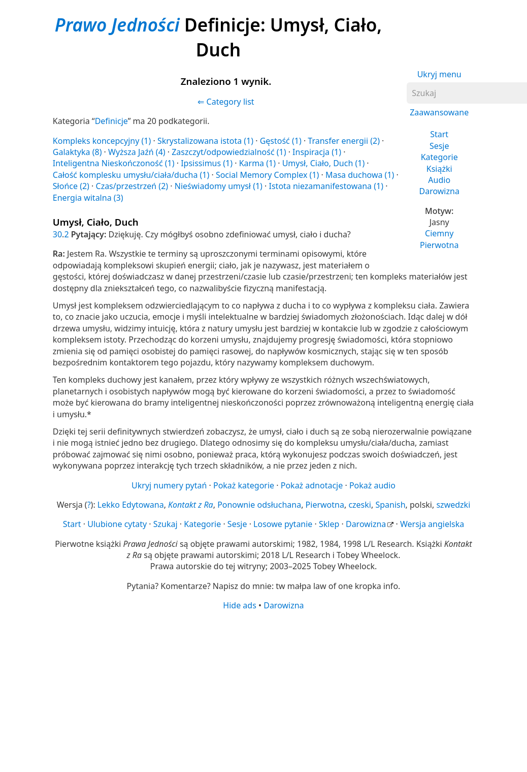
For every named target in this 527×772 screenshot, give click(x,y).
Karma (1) (257, 163)
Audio (439, 180)
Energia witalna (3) (88, 197)
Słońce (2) (71, 186)
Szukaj (165, 524)
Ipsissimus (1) (207, 163)
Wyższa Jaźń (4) (137, 152)
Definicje (111, 121)
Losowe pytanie (282, 524)
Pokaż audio (372, 485)
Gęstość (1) (281, 140)
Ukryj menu (439, 74)
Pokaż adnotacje (312, 485)
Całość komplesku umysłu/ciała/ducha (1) (131, 174)
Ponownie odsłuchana (259, 504)
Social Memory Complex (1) (267, 174)
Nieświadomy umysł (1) (218, 186)
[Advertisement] (261, 691)
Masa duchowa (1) (359, 174)
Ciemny (439, 233)
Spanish (390, 504)
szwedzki (453, 504)
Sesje (439, 145)
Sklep (329, 524)
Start (439, 134)
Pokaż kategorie (243, 485)
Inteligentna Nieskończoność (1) (114, 163)
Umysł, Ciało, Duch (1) (323, 163)
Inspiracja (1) (316, 152)
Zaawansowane (439, 112)
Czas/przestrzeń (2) (132, 186)
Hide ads (239, 605)
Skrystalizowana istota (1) (205, 140)
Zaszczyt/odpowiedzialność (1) (229, 152)
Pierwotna (439, 245)
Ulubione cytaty (117, 524)
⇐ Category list (225, 101)
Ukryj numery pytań (169, 485)
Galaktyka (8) (77, 152)
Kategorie (439, 157)
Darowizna (439, 191)
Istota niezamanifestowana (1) (326, 186)
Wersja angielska (432, 524)
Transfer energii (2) (344, 140)
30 (57, 234)
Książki (439, 168)
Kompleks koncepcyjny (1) (102, 140)
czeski (359, 504)
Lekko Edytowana (130, 504)
